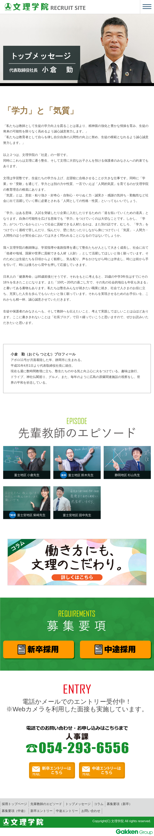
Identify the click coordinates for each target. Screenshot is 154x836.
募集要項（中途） (14, 811)
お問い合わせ (90, 811)
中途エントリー (67, 811)
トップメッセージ (78, 804)
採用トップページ (14, 804)
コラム (98, 804)
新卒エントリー (41, 811)
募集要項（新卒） (119, 804)
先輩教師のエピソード (46, 804)
